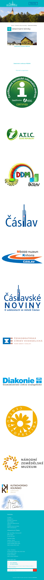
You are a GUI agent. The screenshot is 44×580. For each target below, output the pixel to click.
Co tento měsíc (14, 564)
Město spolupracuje (11, 527)
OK (35, 570)
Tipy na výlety (10, 521)
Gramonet (34, 577)
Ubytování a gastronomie (13, 523)
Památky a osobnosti (12, 520)
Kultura (9, 524)
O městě (9, 517)
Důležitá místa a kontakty (21, 25)
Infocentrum (10, 519)
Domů (12, 25)
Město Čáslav (33, 3)
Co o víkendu (13, 562)
